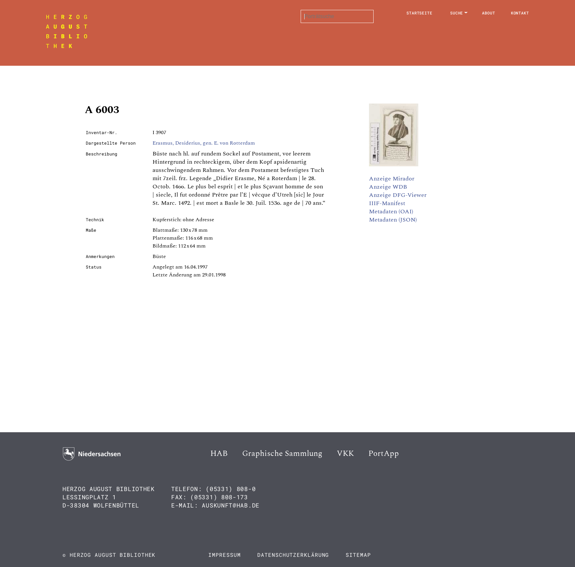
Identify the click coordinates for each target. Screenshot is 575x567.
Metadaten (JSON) (393, 219)
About (488, 12)
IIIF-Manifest (387, 203)
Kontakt (520, 12)
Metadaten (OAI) (391, 211)
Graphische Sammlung (282, 454)
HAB (219, 454)
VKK (345, 454)
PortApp (383, 454)
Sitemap (358, 554)
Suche (456, 12)
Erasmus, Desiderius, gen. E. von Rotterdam (203, 143)
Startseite (419, 12)
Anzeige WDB (388, 186)
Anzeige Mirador (391, 178)
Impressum (224, 554)
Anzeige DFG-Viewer (397, 195)
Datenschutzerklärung (293, 554)
